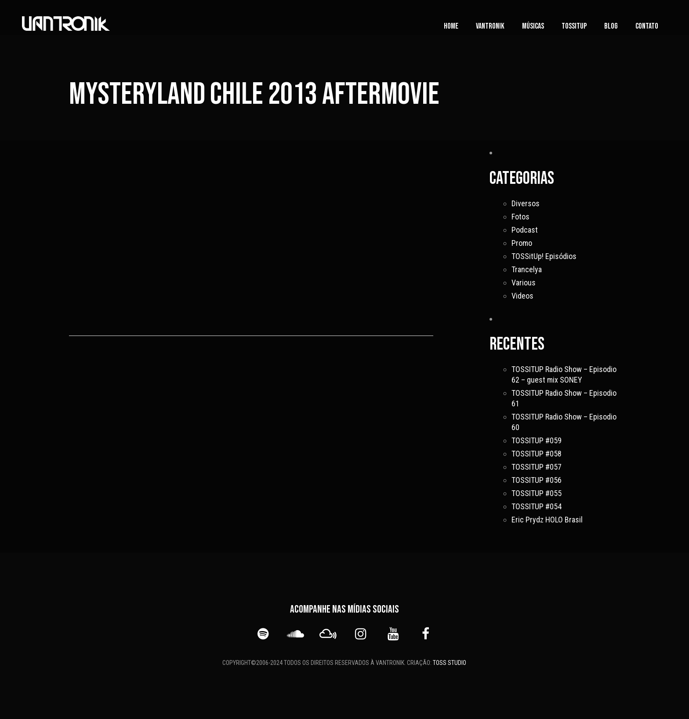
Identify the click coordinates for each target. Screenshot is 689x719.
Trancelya (526, 269)
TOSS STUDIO (449, 662)
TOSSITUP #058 (536, 453)
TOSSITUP (574, 26)
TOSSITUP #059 (536, 440)
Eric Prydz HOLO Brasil (547, 519)
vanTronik (490, 26)
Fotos (520, 216)
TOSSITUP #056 (536, 480)
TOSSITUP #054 (536, 506)
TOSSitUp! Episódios (544, 256)
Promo (521, 243)
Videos (522, 295)
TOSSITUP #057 (536, 466)
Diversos (525, 203)
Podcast (524, 229)
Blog (611, 26)
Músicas (533, 26)
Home (451, 26)
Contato (646, 26)
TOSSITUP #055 (536, 493)
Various (523, 282)
